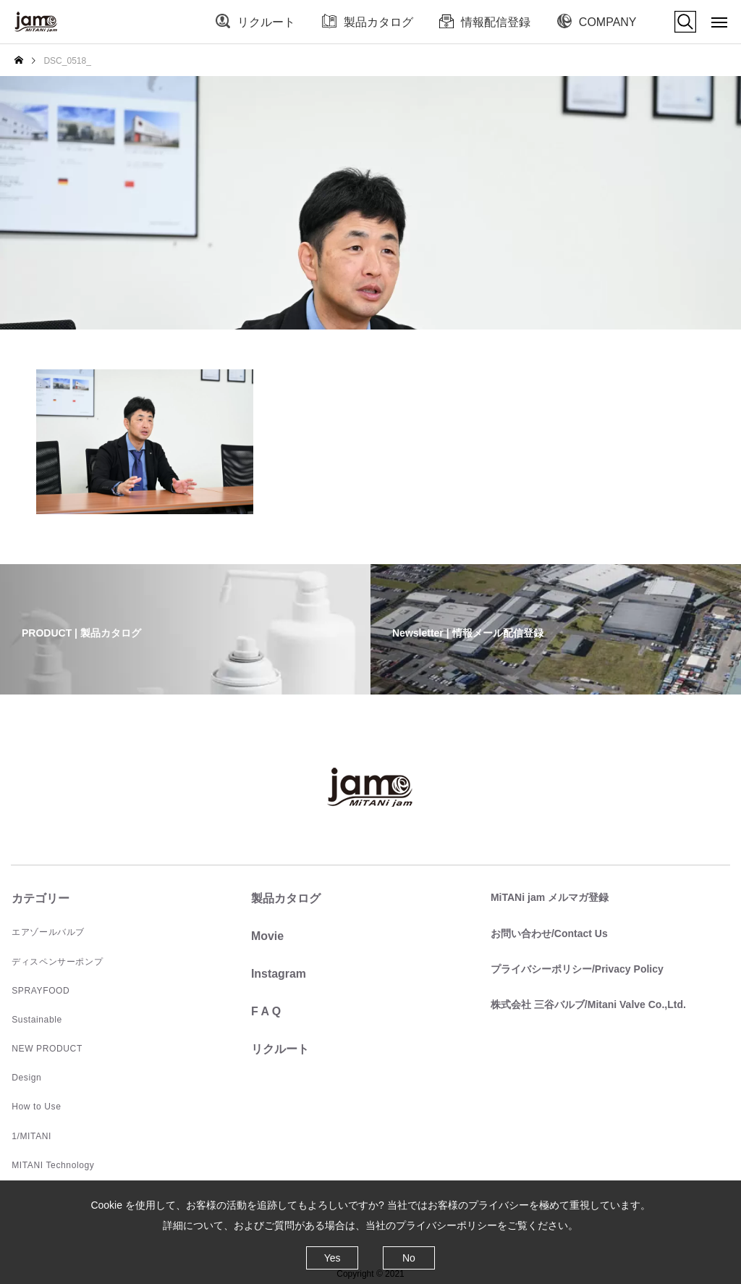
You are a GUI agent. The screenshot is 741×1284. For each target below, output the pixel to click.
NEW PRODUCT (46, 1048)
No (408, 1258)
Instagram (277, 974)
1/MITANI (31, 1135)
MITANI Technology (52, 1164)
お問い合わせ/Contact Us (548, 933)
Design (26, 1077)
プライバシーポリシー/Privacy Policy (576, 968)
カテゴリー (40, 898)
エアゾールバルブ (47, 932)
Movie (266, 936)
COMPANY (608, 22)
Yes (332, 1258)
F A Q (265, 1011)
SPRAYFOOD (40, 990)
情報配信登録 (495, 22)
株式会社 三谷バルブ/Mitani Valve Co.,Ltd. (587, 1004)
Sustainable (36, 1019)
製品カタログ (378, 22)
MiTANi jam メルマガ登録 (549, 897)
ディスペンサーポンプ (56, 961)
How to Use (35, 1106)
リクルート (266, 22)
